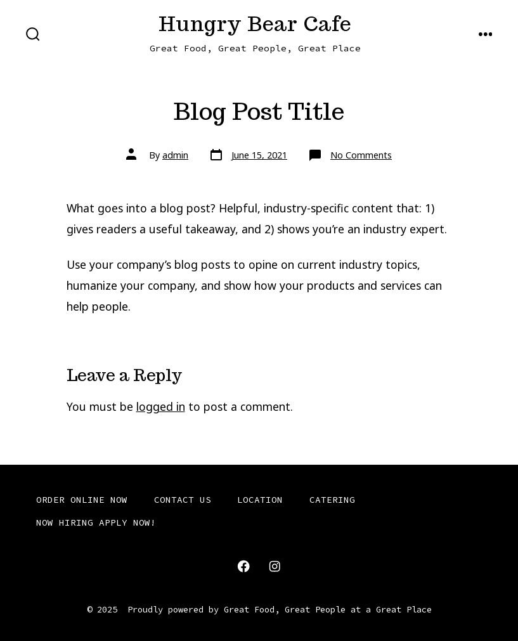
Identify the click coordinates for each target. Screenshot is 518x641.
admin (175, 155)
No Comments (361, 155)
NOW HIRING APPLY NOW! (96, 522)
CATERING (332, 499)
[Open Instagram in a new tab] (274, 566)
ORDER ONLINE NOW (81, 499)
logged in (160, 406)
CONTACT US (182, 499)
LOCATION (260, 499)
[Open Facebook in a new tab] (243, 566)
